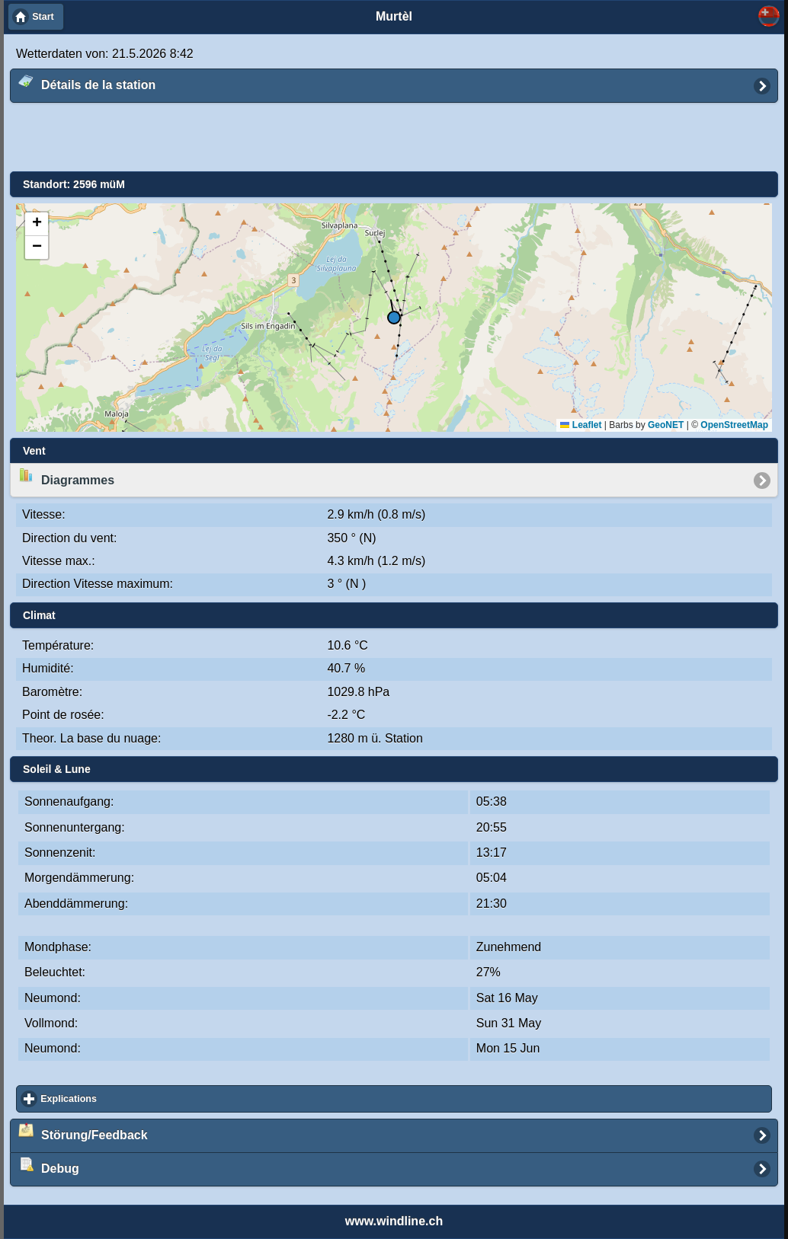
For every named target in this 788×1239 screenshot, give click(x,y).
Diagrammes (66, 477)
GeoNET (666, 425)
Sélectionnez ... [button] (769, 16)
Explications (124, 1098)
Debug (48, 1166)
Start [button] (42, 16)
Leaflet (580, 425)
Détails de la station (86, 82)
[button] (394, 319)
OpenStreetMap (734, 425)
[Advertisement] (382, 138)
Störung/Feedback (83, 1131)
